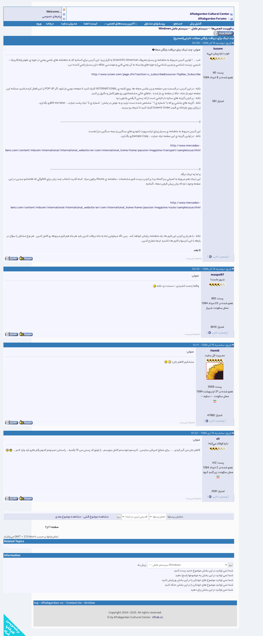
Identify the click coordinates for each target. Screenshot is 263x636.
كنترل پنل (192, 23)
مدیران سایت (65, 23)
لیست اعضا (87, 23)
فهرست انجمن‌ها (218, 28)
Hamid (211, 350)
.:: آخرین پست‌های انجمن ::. (117, 23)
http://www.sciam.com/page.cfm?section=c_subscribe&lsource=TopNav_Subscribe (142, 74)
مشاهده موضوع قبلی (92, 516)
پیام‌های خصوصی (48, 16)
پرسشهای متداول (151, 23)
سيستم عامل (195, 28)
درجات (46, 23)
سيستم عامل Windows (169, 28)
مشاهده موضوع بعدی (64, 516)
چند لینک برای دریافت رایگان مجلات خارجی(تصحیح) (200, 38)
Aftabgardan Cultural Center (206, 14)
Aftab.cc (154, 617)
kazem (214, 48)
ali (214, 438)
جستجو (174, 23)
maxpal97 (213, 274)
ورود (35, 23)
